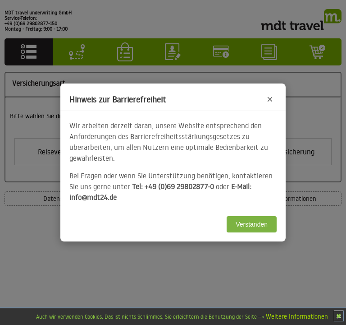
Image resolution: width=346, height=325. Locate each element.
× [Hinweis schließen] (270, 99)
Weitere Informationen (297, 316)
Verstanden (252, 224)
